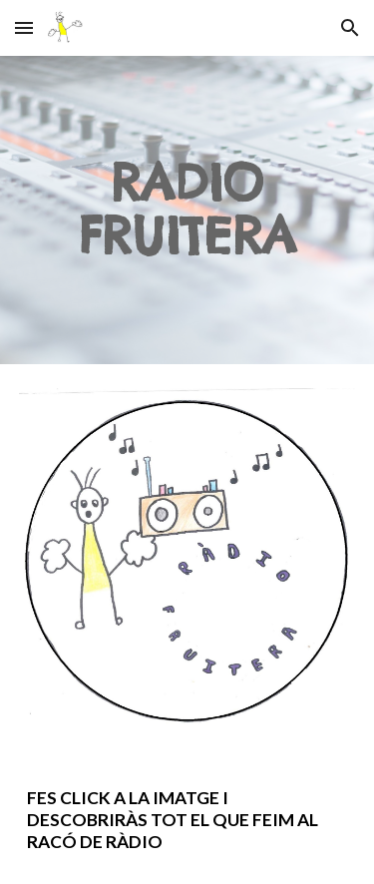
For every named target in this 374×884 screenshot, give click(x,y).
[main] (187, 210)
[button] (24, 27)
